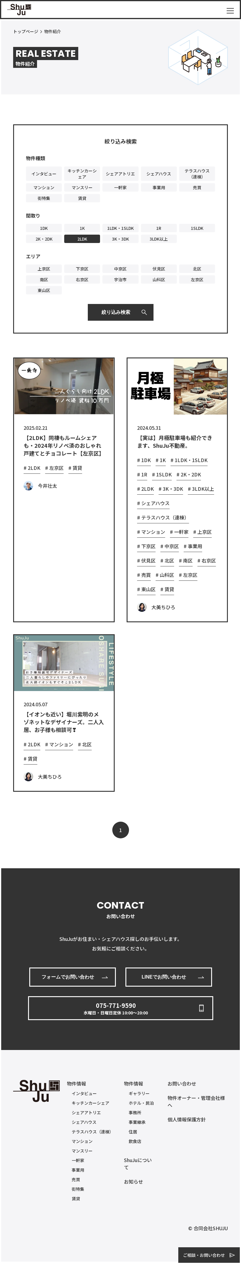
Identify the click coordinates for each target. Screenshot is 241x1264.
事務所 (135, 1112)
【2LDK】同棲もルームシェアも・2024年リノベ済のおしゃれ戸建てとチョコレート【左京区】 (64, 445)
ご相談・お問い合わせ (204, 1255)
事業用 (78, 1170)
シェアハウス (84, 1122)
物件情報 (76, 1083)
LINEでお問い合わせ (164, 976)
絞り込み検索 (116, 312)
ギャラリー (139, 1093)
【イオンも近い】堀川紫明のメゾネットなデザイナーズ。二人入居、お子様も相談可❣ (64, 721)
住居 (133, 1132)
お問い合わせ (182, 1083)
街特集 (78, 1189)
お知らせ (133, 1181)
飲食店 (135, 1141)
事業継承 (137, 1122)
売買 (76, 1179)
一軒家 (78, 1160)
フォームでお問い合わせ (68, 976)
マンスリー (82, 1151)
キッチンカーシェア (90, 1103)
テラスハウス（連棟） (92, 1132)
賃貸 (76, 1199)
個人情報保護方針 (187, 1119)
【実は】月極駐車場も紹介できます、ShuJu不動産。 (174, 441)
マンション (82, 1141)
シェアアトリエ (86, 1112)
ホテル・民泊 (141, 1103)
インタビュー (84, 1093)
